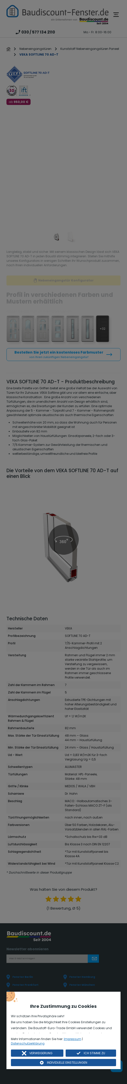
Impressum (72, 1039)
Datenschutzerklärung (27, 1043)
